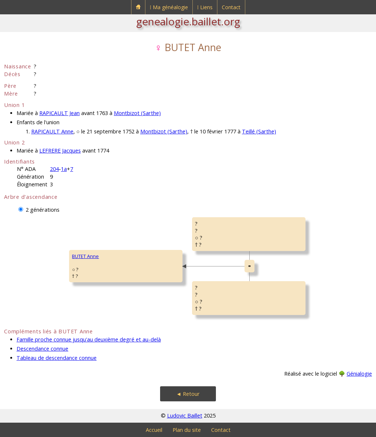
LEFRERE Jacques (60, 150)
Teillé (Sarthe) (259, 131)
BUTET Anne (85, 256)
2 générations (42, 209)
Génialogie (359, 373)
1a (64, 168)
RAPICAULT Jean (59, 113)
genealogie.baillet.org (188, 21)
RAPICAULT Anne (52, 131)
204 (54, 168)
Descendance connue (42, 348)
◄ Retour (188, 393)
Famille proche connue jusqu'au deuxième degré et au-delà (89, 339)
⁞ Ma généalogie (169, 7)
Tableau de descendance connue (57, 357)
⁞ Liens (205, 7)
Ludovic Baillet (184, 415)
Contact (231, 7)
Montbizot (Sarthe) (137, 113)
